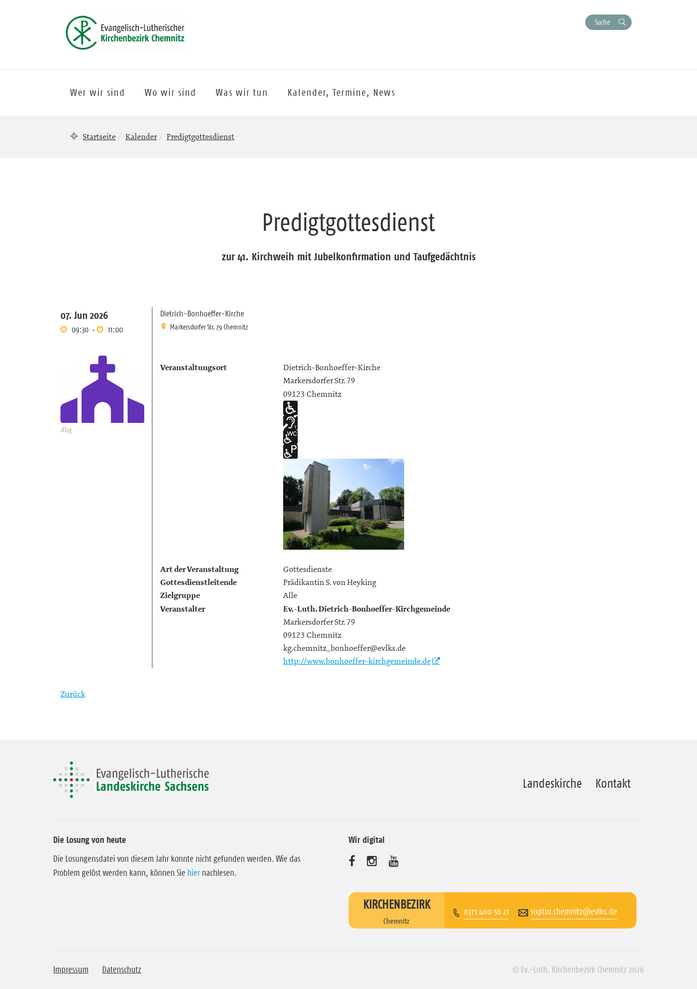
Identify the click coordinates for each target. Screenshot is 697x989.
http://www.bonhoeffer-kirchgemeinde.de (357, 661)
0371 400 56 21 (486, 911)
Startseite (99, 136)
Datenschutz (121, 969)
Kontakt (613, 783)
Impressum (71, 969)
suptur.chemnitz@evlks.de (573, 911)
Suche (602, 22)
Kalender (141, 136)
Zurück (73, 694)
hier (193, 873)
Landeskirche (552, 783)
